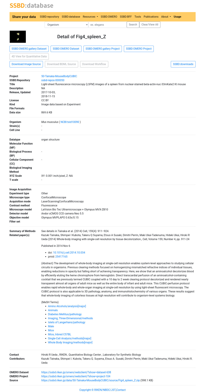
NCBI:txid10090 (70, 122)
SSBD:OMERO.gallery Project (103, 48)
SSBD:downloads (183, 64)
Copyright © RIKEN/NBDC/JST (97, 389)
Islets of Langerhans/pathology (66, 322)
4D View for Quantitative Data (29, 56)
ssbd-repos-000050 (52, 80)
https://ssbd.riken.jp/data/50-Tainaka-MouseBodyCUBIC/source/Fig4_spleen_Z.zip (90, 380)
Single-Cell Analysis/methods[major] (69, 338)
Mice (51, 330)
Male (51, 326)
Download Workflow (94, 64)
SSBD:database (71, 16)
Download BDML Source (61, 64)
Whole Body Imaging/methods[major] (70, 342)
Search (133, 24)
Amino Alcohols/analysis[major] (67, 306)
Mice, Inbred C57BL (59, 334)
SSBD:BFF (126, 16)
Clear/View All (149, 24)
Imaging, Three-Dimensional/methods (70, 318)
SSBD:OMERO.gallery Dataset (29, 48)
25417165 (61, 256)
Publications (151, 16)
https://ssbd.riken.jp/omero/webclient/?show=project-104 (75, 376)
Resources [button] (89, 16)
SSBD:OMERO (109, 16)
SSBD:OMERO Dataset (66, 48)
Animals (53, 310)
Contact (121, 389)
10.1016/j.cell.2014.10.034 (69, 252)
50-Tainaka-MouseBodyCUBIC (59, 76)
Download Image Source (26, 64)
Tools (137, 16)
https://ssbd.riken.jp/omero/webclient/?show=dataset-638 (76, 372)
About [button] (165, 16)
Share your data (24, 17)
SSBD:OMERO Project (139, 48)
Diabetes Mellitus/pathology (65, 314)
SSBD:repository (49, 16)
